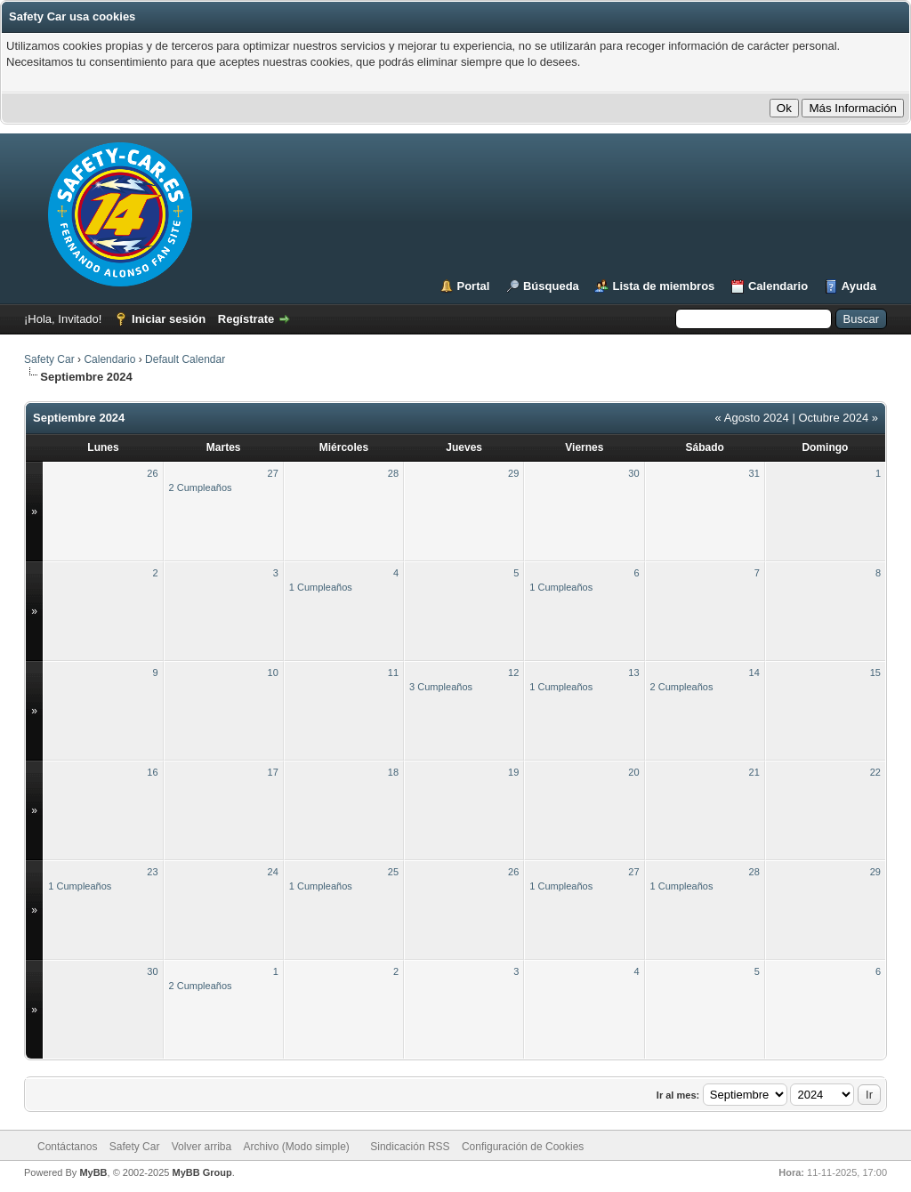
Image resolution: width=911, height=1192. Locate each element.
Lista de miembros (663, 286)
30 (633, 473)
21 (754, 772)
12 (513, 672)
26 (152, 473)
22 (875, 772)
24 (273, 871)
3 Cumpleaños (440, 686)
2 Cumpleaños (200, 487)
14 (754, 672)
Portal (473, 286)
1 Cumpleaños (320, 587)
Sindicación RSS (409, 1146)
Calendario (778, 286)
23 (152, 871)
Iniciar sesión (169, 319)
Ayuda (859, 286)
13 (633, 672)
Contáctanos (67, 1146)
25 (393, 871)
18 (393, 772)
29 (513, 473)
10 (273, 672)
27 (273, 473)
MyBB (93, 1172)
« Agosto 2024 (752, 417)
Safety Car (49, 359)
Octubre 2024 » (838, 417)
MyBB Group (201, 1172)
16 (152, 772)
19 (513, 772)
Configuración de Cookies (523, 1146)
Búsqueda (551, 286)
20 (633, 772)
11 (393, 672)
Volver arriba (201, 1146)
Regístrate (246, 319)
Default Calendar (185, 359)
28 (393, 473)
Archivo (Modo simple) (297, 1146)
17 (273, 772)
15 (875, 672)
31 (754, 473)
